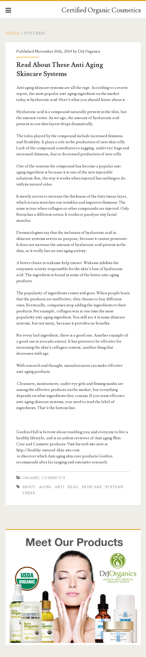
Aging (45, 487)
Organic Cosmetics (44, 478)
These (28, 493)
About (29, 487)
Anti (59, 487)
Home (13, 33)
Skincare (92, 487)
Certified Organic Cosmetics (101, 10)
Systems (114, 487)
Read (73, 487)
